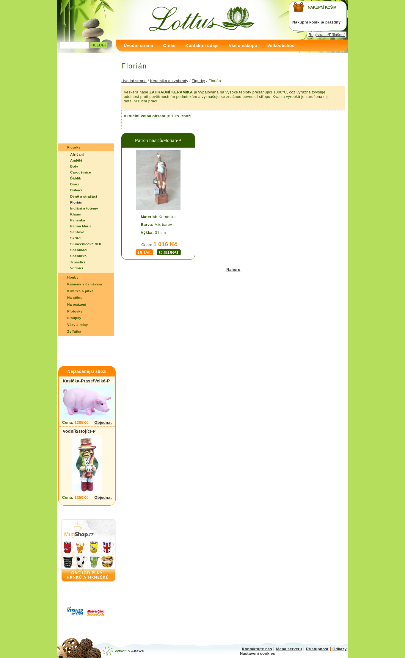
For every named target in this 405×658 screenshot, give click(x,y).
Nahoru (233, 269)
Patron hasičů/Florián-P (158, 140)
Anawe (137, 651)
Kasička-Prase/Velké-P (86, 381)
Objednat (103, 422)
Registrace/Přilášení (326, 34)
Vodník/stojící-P (79, 431)
